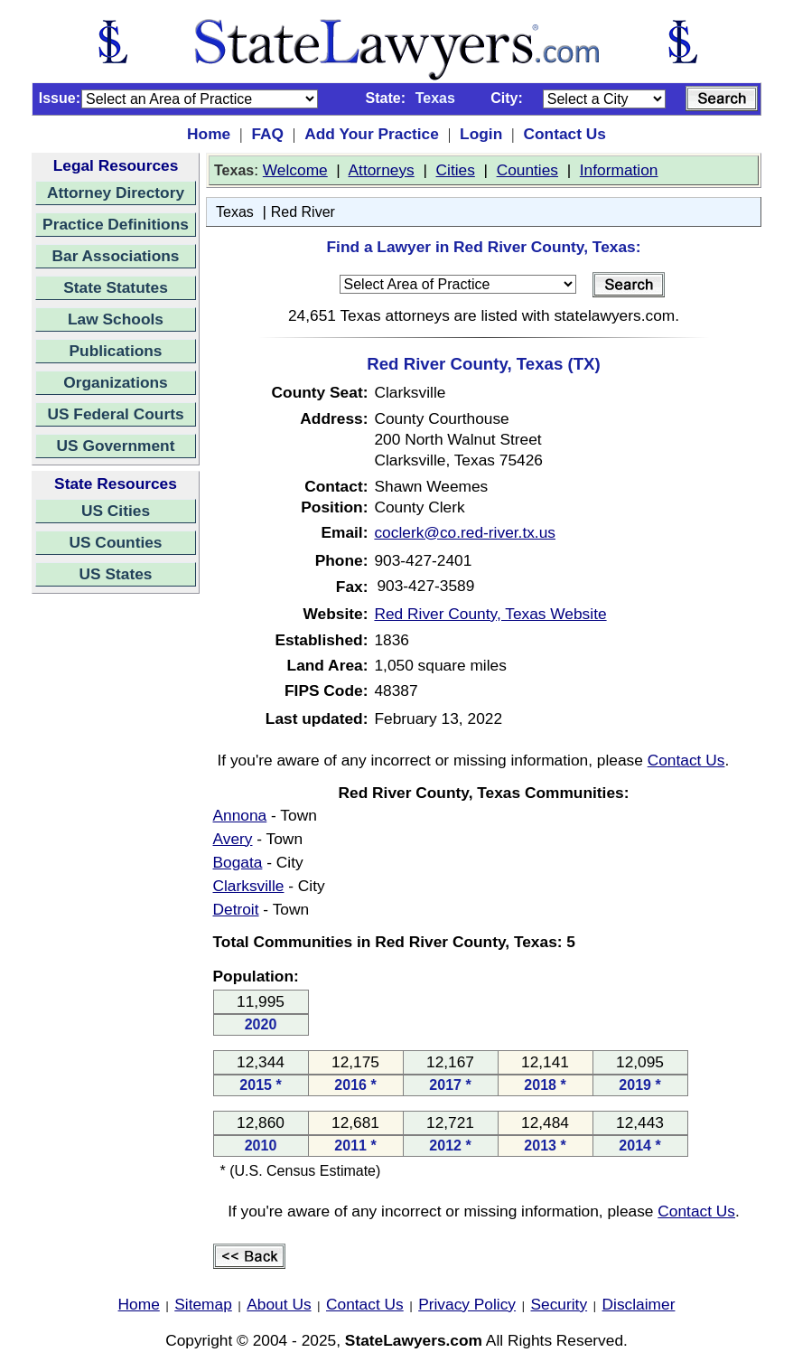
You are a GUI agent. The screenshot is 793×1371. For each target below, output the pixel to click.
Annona (240, 815)
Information (619, 170)
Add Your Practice (371, 134)
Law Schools (115, 319)
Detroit (236, 909)
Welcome (295, 170)
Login (481, 134)
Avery (233, 839)
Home (208, 134)
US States (116, 574)
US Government (116, 446)
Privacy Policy (467, 1304)
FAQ (267, 134)
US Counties (115, 542)
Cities (455, 170)
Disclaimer (639, 1304)
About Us (279, 1304)
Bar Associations (116, 256)
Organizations (115, 382)
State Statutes (115, 287)
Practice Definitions (115, 224)
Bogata (238, 862)
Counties (527, 170)
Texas (235, 212)
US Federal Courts (115, 414)
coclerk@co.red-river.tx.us (464, 532)
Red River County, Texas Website (490, 614)
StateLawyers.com (413, 1340)
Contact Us (564, 134)
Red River (303, 212)
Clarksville (249, 886)
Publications (115, 351)
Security (559, 1304)
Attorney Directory (115, 192)
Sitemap (203, 1304)
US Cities (115, 511)
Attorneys (382, 170)
